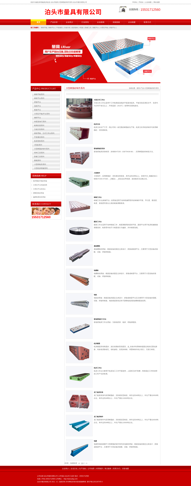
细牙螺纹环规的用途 (40, 181)
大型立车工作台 (99, 100)
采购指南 (116, 22)
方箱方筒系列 (39, 129)
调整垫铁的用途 (38, 193)
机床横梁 (97, 343)
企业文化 (74, 469)
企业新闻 (100, 22)
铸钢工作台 (98, 197)
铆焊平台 (37, 118)
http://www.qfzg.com (70, 479)
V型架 (81, 28)
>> (86, 463)
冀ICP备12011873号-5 (95, 482)
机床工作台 (98, 368)
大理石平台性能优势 (40, 185)
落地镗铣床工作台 (100, 319)
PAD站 (134, 2)
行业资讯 (85, 22)
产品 (142, 88)
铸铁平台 (52, 28)
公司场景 (91, 469)
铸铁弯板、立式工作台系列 (44, 133)
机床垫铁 (75, 28)
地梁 (95, 441)
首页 (38, 22)
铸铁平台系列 (39, 98)
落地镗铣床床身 (99, 148)
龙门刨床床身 (98, 392)
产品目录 (54, 22)
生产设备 (82, 469)
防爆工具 (88, 28)
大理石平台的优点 (39, 189)
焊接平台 (112, 28)
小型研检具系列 (40, 164)
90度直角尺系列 (40, 122)
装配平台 (96, 28)
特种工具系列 (39, 153)
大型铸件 (97, 173)
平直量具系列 (39, 137)
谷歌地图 (125, 469)
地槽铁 (96, 270)
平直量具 (59, 28)
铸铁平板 (44, 28)
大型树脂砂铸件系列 (152, 88)
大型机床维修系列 (41, 168)
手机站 (141, 2)
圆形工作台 (98, 222)
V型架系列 (38, 145)
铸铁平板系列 (39, 94)
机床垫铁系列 (39, 141)
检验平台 (37, 110)
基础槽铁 (97, 246)
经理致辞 (99, 469)
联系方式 (147, 22)
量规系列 (37, 160)
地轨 (95, 295)
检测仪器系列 (39, 125)
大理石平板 (104, 28)
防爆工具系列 (39, 157)
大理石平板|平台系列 (42, 114)
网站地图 (157, 2)
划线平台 (37, 106)
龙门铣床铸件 (98, 417)
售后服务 (108, 469)
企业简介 (69, 22)
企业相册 (148, 2)
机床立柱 (97, 124)
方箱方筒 (67, 28)
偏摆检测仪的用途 (39, 197)
